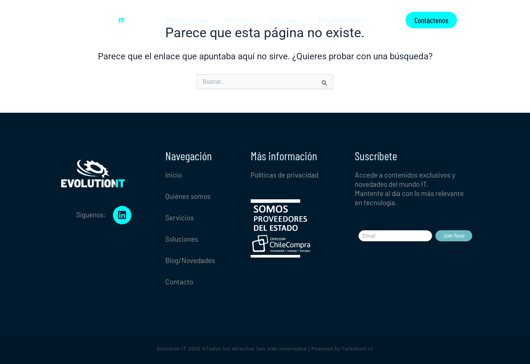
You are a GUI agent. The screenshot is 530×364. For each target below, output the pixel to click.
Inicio (173, 175)
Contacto (179, 281)
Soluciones (285, 20)
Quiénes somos (185, 20)
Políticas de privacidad (284, 175)
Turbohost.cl (357, 348)
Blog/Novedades (342, 20)
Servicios (238, 20)
